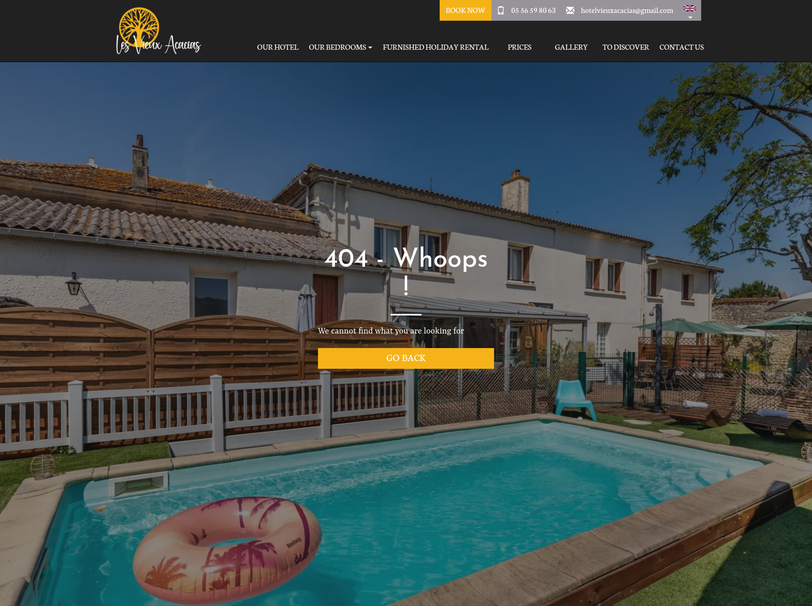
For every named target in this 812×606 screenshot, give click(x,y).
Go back (406, 357)
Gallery (571, 47)
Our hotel (278, 47)
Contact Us (682, 47)
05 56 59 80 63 (533, 10)
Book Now (465, 10)
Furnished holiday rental (435, 47)
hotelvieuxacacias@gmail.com (627, 10)
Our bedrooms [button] (340, 47)
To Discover (625, 47)
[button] (690, 10)
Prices (519, 47)
